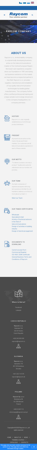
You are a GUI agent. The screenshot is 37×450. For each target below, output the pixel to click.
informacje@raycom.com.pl (19, 412)
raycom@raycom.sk (18, 377)
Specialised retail (18, 217)
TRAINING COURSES (18, 440)
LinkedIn (18, 310)
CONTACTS (24, 442)
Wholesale (15, 215)
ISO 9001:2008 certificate (21, 255)
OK (34, 447)
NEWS (26, 437)
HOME (9, 437)
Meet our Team (17, 198)
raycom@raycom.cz (18, 341)
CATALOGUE (14, 442)
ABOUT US (17, 437)
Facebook (18, 307)
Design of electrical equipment (22, 231)
